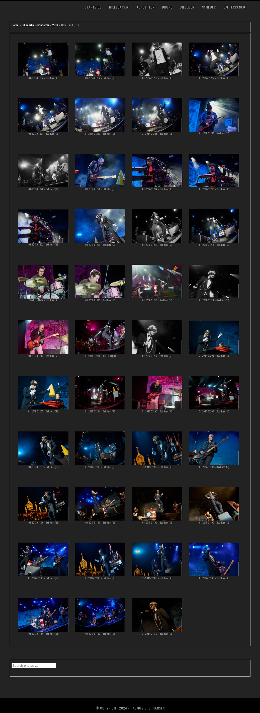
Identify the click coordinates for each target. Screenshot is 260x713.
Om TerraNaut (235, 7)
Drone (167, 7)
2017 (55, 25)
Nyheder (209, 7)
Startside (93, 7)
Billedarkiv (119, 7)
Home (15, 25)
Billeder (187, 7)
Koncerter (145, 7)
